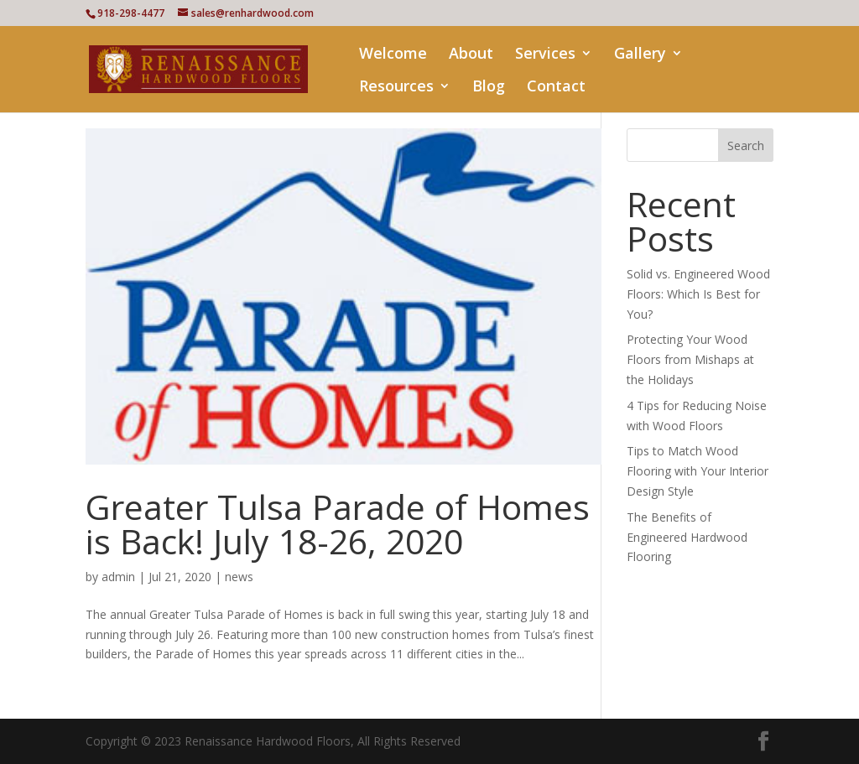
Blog (488, 88)
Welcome (393, 55)
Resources (396, 88)
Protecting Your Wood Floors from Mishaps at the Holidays (690, 359)
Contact (556, 88)
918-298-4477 (130, 13)
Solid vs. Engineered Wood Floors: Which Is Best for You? (698, 294)
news (239, 577)
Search (745, 145)
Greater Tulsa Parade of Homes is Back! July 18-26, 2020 (338, 523)
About (471, 55)
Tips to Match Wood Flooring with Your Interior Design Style (697, 471)
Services (545, 55)
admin (118, 577)
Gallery (640, 55)
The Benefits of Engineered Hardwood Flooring (687, 537)
